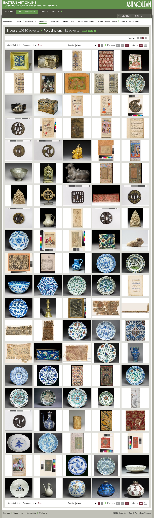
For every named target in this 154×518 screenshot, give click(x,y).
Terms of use (18, 513)
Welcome (9, 12)
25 (118, 45)
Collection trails (85, 21)
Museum (56, 12)
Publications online (107, 21)
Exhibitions (68, 21)
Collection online (27, 12)
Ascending (99, 45)
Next (40, 45)
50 (123, 45)
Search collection (129, 21)
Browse (43, 21)
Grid (141, 45)
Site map (6, 513)
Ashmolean (138, 4)
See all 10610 (87, 31)
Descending (102, 45)
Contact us (43, 513)
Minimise (141, 38)
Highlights (30, 21)
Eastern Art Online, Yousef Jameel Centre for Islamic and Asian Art (31, 4)
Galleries (54, 21)
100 (127, 45)
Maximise (138, 38)
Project (44, 12)
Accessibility (31, 513)
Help (146, 38)
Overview (8, 21)
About (19, 21)
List (145, 45)
